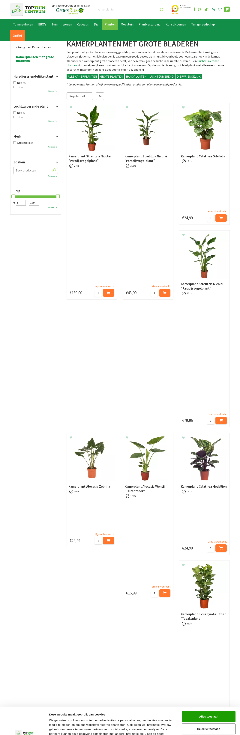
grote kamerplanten (212, 564)
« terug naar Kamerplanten (33, 47)
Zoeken (19, 162)
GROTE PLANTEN (111, 76)
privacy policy (139, 639)
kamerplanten (108, 593)
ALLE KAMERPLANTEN (82, 76)
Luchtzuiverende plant (30, 106)
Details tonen (203, 727)
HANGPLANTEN (136, 76)
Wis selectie (52, 91)
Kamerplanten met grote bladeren (35, 59)
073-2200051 (192, 672)
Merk (17, 136)
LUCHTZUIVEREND (162, 76)
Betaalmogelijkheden (24, 672)
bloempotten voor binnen (203, 573)
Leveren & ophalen (22, 677)
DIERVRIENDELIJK (189, 76)
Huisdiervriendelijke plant (33, 76)
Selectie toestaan (208, 703)
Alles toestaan (208, 690)
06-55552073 (192, 678)
